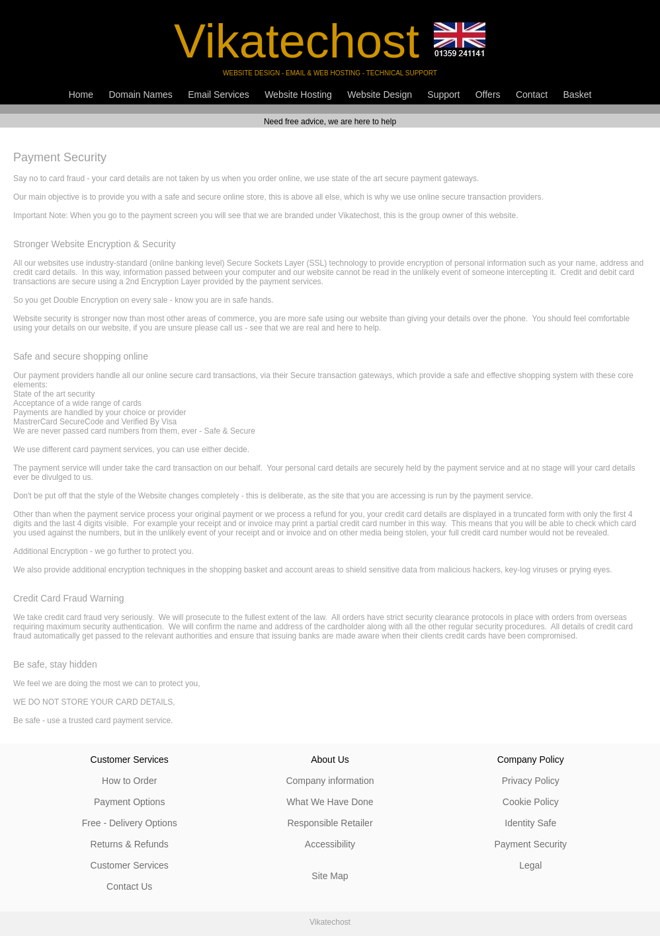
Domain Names (140, 94)
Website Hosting (298, 94)
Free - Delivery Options (129, 823)
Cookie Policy (531, 802)
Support (443, 94)
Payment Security (530, 844)
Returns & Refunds (130, 844)
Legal (530, 865)
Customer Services (130, 865)
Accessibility (330, 844)
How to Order (129, 780)
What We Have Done (329, 802)
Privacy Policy (530, 780)
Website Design (379, 94)
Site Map (329, 876)
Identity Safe (530, 823)
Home (81, 94)
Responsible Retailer (329, 823)
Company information (330, 780)
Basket (577, 94)
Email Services (218, 94)
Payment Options (129, 802)
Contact (532, 94)
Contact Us (129, 886)
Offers (488, 94)
